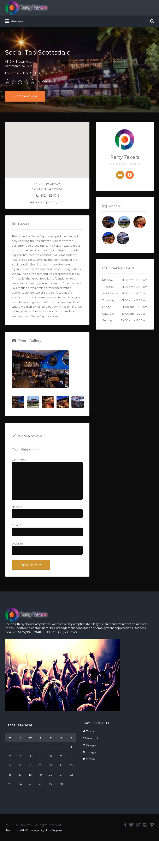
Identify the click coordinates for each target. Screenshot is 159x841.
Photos (114, 206)
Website (17, 543)
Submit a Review (25, 96)
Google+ (92, 745)
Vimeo (90, 759)
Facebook (92, 738)
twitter (131, 824)
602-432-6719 (50, 195)
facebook (125, 824)
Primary (14, 21)
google (138, 824)
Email (16, 525)
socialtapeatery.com (50, 202)
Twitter (91, 731)
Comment (19, 459)
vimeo (152, 824)
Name (17, 507)
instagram (145, 824)
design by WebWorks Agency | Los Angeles (33, 830)
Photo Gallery (29, 341)
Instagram (92, 752)
